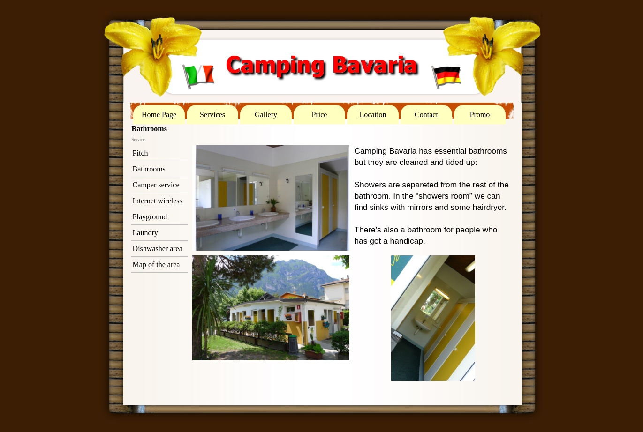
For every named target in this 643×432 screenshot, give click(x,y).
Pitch (140, 153)
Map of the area (156, 264)
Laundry (145, 233)
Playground (150, 217)
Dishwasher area (157, 249)
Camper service (156, 185)
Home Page (159, 115)
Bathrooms (149, 169)
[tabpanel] (433, 195)
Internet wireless (157, 201)
